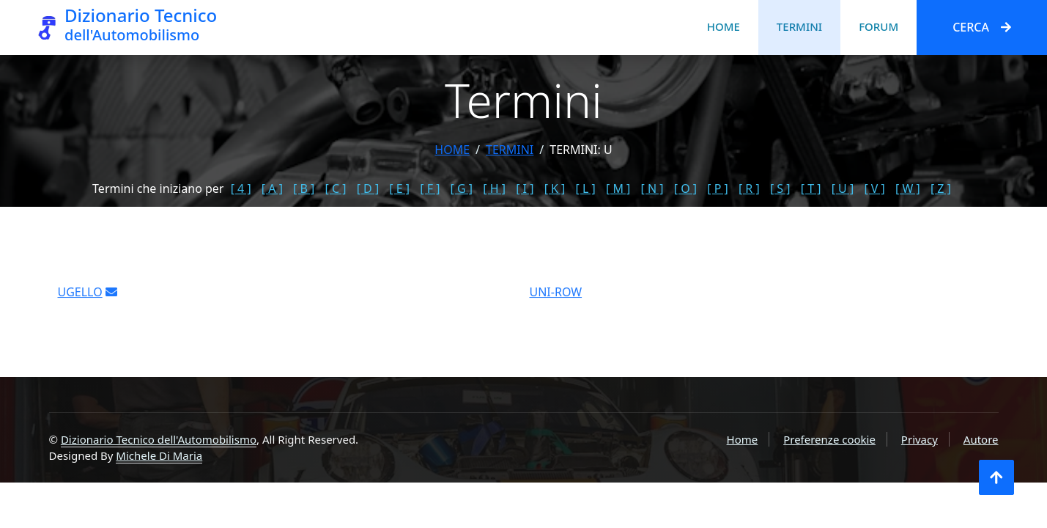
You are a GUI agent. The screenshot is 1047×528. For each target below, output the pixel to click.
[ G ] (462, 188)
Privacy (919, 439)
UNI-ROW (556, 297)
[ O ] (685, 188)
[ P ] (717, 188)
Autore (981, 439)
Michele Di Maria (159, 455)
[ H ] (494, 188)
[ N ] (652, 188)
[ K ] (555, 188)
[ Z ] (941, 188)
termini (509, 150)
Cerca (981, 27)
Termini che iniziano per (157, 188)
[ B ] (303, 188)
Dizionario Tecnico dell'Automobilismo (158, 439)
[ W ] (907, 188)
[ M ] (618, 188)
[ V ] (874, 188)
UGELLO (80, 297)
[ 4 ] (241, 188)
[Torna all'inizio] (996, 477)
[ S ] (780, 188)
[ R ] (749, 188)
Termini (799, 26)
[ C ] (336, 188)
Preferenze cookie (829, 439)
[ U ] (843, 188)
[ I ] (524, 188)
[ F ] (430, 188)
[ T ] (811, 188)
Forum (878, 26)
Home (723, 26)
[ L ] (586, 188)
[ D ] (368, 188)
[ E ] (399, 188)
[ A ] (272, 188)
